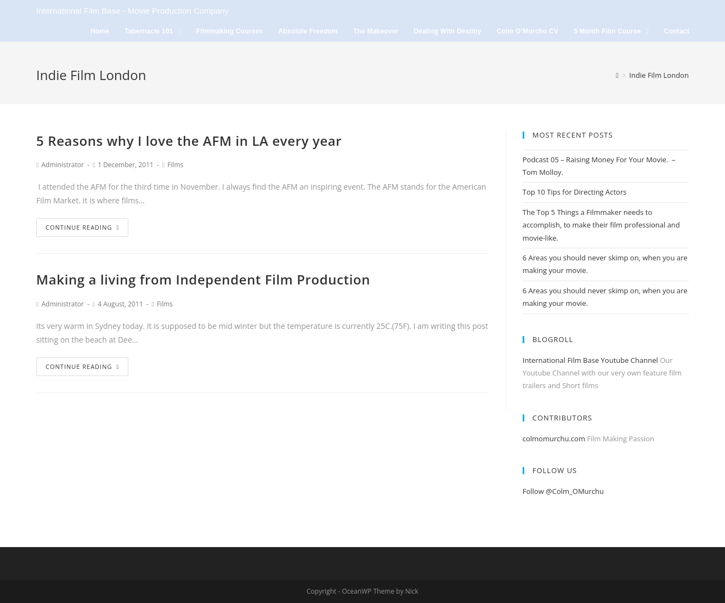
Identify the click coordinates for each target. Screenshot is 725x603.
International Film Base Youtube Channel (590, 360)
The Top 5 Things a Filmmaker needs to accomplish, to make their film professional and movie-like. (601, 225)
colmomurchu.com (554, 438)
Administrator (62, 164)
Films (175, 164)
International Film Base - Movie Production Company (132, 10)
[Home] (617, 75)
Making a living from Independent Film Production (203, 279)
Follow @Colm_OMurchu (563, 491)
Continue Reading (82, 227)
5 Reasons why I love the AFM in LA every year (189, 141)
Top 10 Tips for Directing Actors (575, 192)
